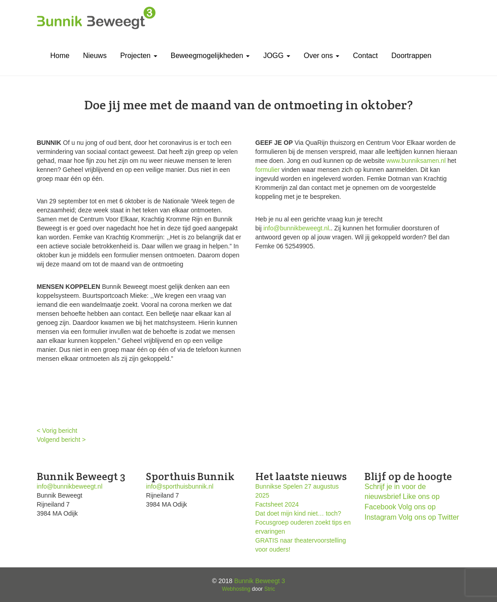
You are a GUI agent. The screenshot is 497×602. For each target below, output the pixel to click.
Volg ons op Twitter (428, 517)
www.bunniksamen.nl (416, 160)
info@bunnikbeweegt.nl (296, 228)
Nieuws (94, 55)
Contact (365, 55)
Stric (269, 589)
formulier (267, 169)
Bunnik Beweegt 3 (259, 580)
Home (60, 55)
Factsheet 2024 (277, 504)
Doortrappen (411, 55)
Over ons (321, 55)
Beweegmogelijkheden (210, 55)
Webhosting (236, 589)
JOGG (276, 55)
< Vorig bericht (57, 430)
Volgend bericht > (61, 439)
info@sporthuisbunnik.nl (180, 486)
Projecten (138, 55)
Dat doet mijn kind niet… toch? (298, 513)
